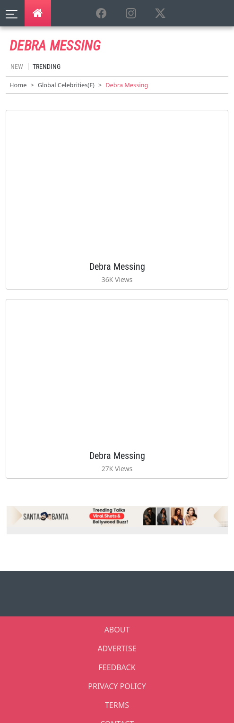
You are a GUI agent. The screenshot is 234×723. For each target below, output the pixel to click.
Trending (47, 66)
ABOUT (117, 629)
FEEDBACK (116, 667)
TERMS (117, 705)
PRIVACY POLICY (117, 686)
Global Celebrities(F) (66, 85)
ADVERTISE (116, 648)
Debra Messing (117, 266)
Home (17, 85)
